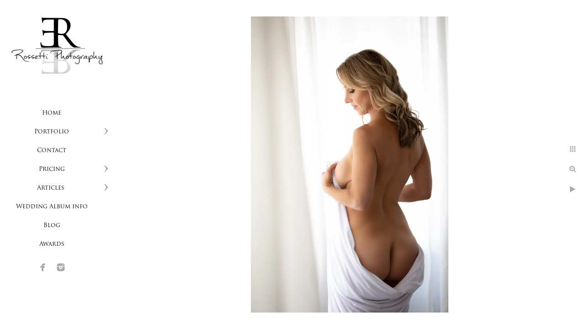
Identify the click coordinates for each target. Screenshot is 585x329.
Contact (51, 151)
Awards (51, 244)
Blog (51, 225)
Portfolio (51, 132)
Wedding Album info (52, 207)
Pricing (52, 169)
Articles (51, 188)
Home (51, 113)
